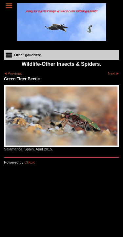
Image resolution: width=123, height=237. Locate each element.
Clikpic (29, 162)
